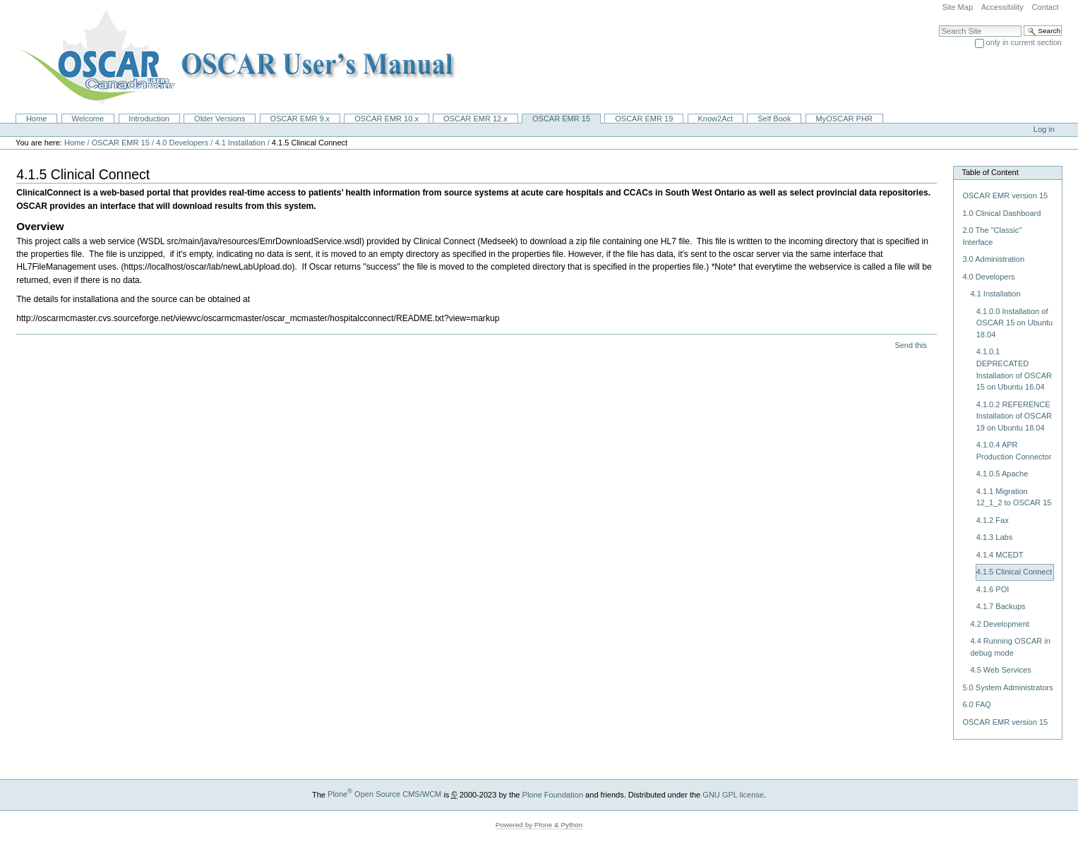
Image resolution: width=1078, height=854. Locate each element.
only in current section (1024, 42)
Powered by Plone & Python (539, 825)
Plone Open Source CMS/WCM (384, 794)
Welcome (87, 118)
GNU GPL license (733, 794)
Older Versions (219, 118)
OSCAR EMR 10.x (386, 118)
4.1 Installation (240, 142)
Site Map (957, 7)
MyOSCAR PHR (844, 118)
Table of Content (990, 172)
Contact (1044, 7)
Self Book (774, 118)
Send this (910, 345)
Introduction (148, 118)
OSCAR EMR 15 (561, 118)
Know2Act (715, 118)
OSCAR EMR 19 (644, 118)
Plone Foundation (552, 794)
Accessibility (1002, 7)
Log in (1044, 129)
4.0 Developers (182, 142)
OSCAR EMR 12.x (475, 118)
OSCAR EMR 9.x (300, 118)
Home (36, 118)
